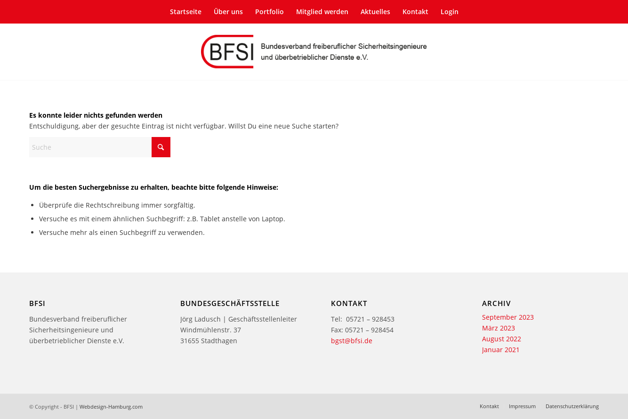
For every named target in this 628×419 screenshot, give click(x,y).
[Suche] (99, 147)
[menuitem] (186, 12)
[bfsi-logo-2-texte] (314, 52)
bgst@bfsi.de (351, 340)
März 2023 (498, 327)
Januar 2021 (501, 349)
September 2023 (508, 317)
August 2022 (501, 338)
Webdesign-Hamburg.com (111, 406)
